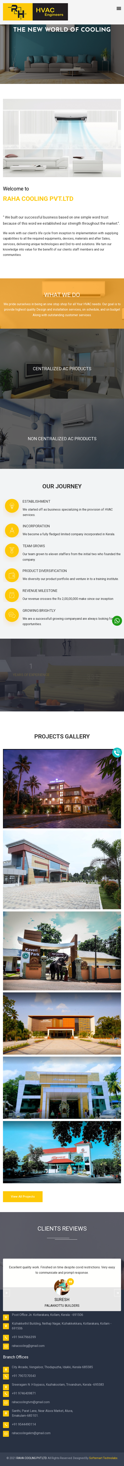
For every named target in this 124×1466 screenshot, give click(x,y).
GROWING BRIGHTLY (39, 610)
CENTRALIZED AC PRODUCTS (62, 368)
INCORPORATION (36, 526)
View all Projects (23, 1196)
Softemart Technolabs (103, 1458)
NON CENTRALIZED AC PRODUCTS (62, 438)
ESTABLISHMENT (36, 501)
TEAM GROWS (34, 546)
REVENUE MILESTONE (40, 591)
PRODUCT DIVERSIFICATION (45, 571)
